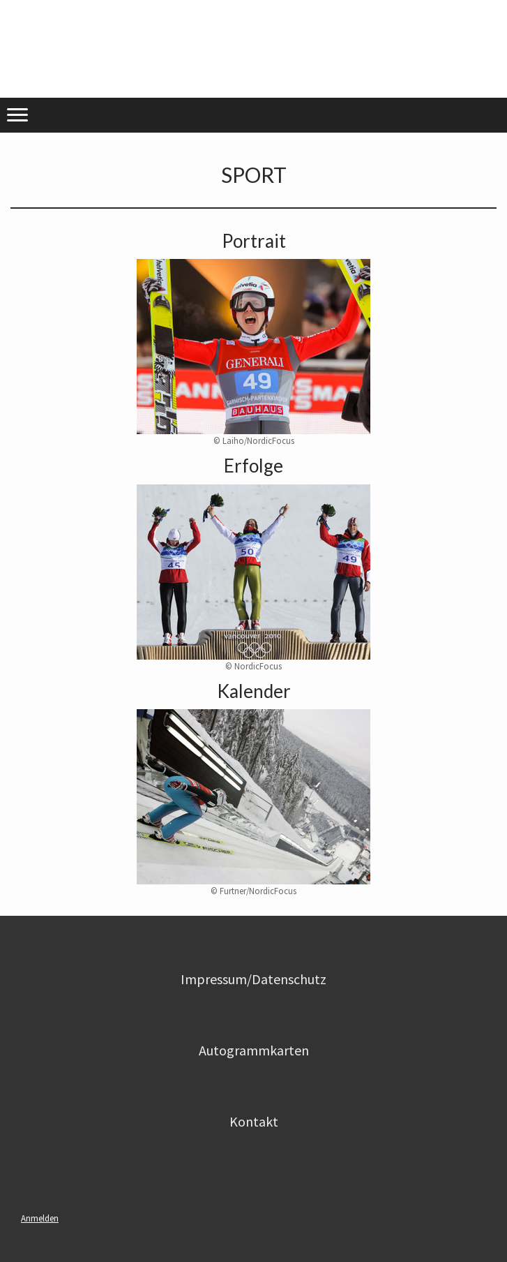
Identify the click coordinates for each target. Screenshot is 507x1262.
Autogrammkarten (254, 1050)
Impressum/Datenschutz (253, 979)
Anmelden (40, 1218)
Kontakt (253, 1121)
